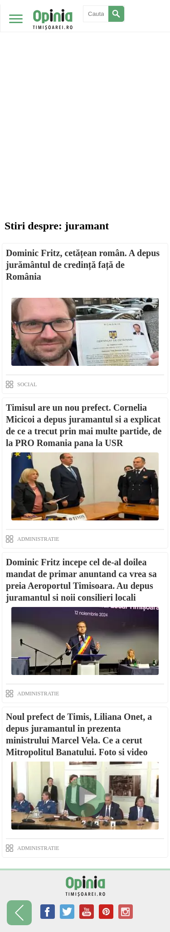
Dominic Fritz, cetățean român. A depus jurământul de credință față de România (83, 265)
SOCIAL (27, 384)
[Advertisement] (85, 90)
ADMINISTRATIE (38, 539)
